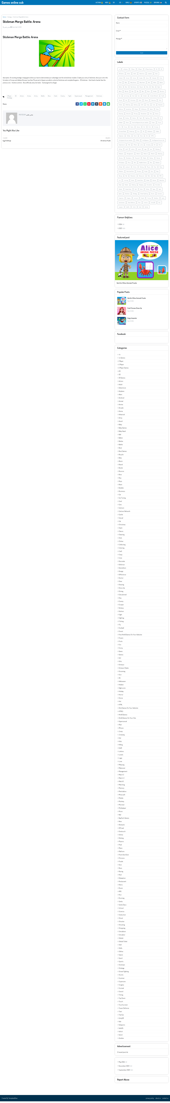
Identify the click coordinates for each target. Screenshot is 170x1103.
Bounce (126, 93)
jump (141, 146)
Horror (135, 137)
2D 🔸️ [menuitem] (121, 2)
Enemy (63, 96)
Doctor (151, 111)
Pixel (155, 168)
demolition (128, 111)
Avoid (120, 84)
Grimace (156, 128)
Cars (139, 97)
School (147, 182)
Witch (134, 208)
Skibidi (120, 191)
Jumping (148, 146)
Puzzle (145, 173)
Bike (147, 88)
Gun (138, 133)
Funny (125, 128)
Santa (132, 182)
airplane (150, 75)
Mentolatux (129, 160)
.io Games (125, 71)
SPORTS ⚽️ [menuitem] (138, 2)
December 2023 (125, 1068)
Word (140, 208)
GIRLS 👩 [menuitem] (129, 2)
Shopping (141, 186)
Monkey (151, 160)
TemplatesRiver (13, 1100)
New (151, 164)
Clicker (120, 106)
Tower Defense (131, 204)
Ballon (154, 84)
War (159, 204)
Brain (148, 93)
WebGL (127, 208)
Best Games (133, 88)
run (120, 182)
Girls (150, 128)
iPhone (135, 146)
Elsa (151, 115)
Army (36, 96)
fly (160, 120)
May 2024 (123, 1064)
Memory (121, 160)
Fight (69, 96)
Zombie (146, 208)
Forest (127, 124)
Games (138, 128)
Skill (136, 191)
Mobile (144, 160)
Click (160, 102)
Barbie (161, 84)
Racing (120, 177)
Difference (143, 111)
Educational (143, 115)
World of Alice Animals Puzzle (127, 285)
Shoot (120, 186)
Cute (154, 106)
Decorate (160, 106)
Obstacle (157, 164)
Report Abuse (123, 1081)
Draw (157, 111)
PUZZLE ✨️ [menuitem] (148, 2)
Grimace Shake (122, 133)
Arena (29, 96)
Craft (142, 106)
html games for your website (125, 142)
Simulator (157, 186)
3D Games (121, 75)
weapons (121, 208)
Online (134, 168)
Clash (55, 96)
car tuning (126, 97)
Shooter (126, 186)
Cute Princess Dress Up (134, 310)
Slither (147, 191)
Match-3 (146, 155)
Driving (135, 115)
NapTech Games (143, 164)
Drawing (121, 115)
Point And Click (130, 173)
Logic (145, 151)
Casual (120, 102)
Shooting (134, 186)
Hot (147, 137)
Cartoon (145, 97)
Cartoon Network (154, 97)
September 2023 (126, 1072)
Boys (143, 93)
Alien (156, 75)
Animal (127, 79)
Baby (126, 84)
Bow (49, 96)
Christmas (132, 102)
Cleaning (153, 102)
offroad (120, 168)
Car (120, 97)
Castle (162, 97)
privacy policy (150, 1100)
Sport (160, 191)
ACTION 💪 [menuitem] (99, 2)
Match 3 (138, 155)
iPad (129, 146)
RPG (160, 177)
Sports (120, 195)
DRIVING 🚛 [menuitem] (158, 2)
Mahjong (157, 151)
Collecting (128, 106)
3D (16, 96)
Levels (139, 151)
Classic (146, 102)
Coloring (135, 106)
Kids (160, 146)
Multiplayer (122, 164)
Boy (137, 93)
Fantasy (127, 120)
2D (156, 71)
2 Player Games (149, 71)
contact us (165, 1100)
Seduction (161, 182)
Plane (161, 168)
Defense (121, 111)
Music (129, 164)
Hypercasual (78, 96)
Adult (134, 75)
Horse (141, 137)
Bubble (155, 93)
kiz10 (126, 151)
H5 (143, 133)
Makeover (121, 155)
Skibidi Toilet (128, 191)
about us (158, 1100)
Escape (120, 120)
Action (22, 96)
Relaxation (133, 177)
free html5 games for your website (140, 124)
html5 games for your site (158, 142)
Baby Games (133, 84)
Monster (158, 160)
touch (163, 200)
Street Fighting (144, 195)
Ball (149, 84)
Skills (141, 191)
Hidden (157, 133)
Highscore (121, 137)
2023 (122, 230)
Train (139, 204)
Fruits (159, 124)
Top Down (156, 200)
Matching (160, 155)
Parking (142, 168)
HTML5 (137, 142)
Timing (149, 200)
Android (121, 79)
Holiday (128, 137)
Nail (135, 164)
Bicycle (141, 88)
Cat (126, 102)
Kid (154, 146)
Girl (144, 128)
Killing (120, 151)
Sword (142, 200)
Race (157, 173)
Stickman (99, 96)
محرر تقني (7, 27)
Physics (148, 168)
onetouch (128, 168)
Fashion (134, 120)
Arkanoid (154, 79)
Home (4, 17)
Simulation (149, 186)
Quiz (152, 173)
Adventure (141, 75)
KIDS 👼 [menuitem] (108, 2)
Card (133, 97)
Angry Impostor (132, 320)
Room (155, 177)
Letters (133, 151)
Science (154, 182)
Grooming (131, 133)
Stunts (152, 195)
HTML (152, 137)
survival (136, 200)
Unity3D (153, 204)
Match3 (152, 155)
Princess (139, 173)
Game (131, 128)
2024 (121, 226)
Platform (121, 173)
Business (162, 93)
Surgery (129, 200)
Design (136, 111)
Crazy (148, 106)
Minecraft (137, 160)
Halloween (149, 133)
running (126, 182)
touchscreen (122, 204)
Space (154, 191)
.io (119, 71)
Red (126, 177)
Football (121, 124)
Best (126, 88)
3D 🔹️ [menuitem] (115, 2)
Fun (120, 128)
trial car (146, 204)
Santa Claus (140, 182)
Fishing (154, 120)
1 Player (9, 96)
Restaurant (141, 177)
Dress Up (128, 115)
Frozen (153, 124)
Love (151, 151)
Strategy (9, 17)
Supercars (121, 200)
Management (89, 96)
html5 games (145, 142)
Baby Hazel (142, 84)
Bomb (120, 93)
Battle (42, 96)
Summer (160, 195)
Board (158, 88)
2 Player (140, 71)
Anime (134, 79)
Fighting (147, 120)
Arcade (140, 79)
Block (153, 88)
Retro (149, 177)
